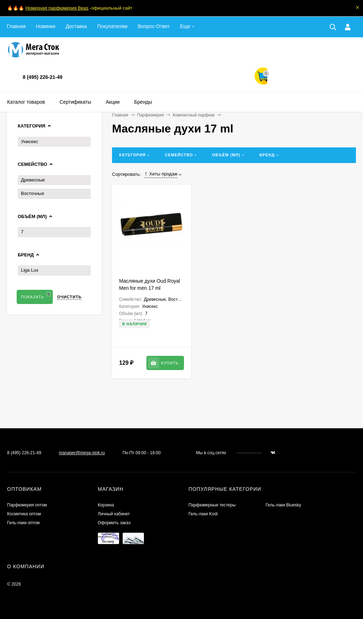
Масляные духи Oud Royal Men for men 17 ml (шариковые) (149, 288)
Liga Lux (29, 270)
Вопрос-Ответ (153, 26)
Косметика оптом (24, 513)
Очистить (69, 297)
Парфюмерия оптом (27, 505)
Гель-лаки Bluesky (283, 505)
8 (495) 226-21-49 (42, 77)
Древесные (33, 180)
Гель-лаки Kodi (203, 513)
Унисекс (29, 141)
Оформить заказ (114, 522)
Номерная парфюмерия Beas (57, 8)
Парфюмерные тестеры (212, 505)
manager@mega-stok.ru (82, 452)
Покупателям (112, 26)
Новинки (45, 26)
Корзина (106, 505)
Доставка (76, 26)
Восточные (32, 193)
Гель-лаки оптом (23, 522)
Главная (16, 26)
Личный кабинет (114, 513)
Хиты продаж (160, 174)
